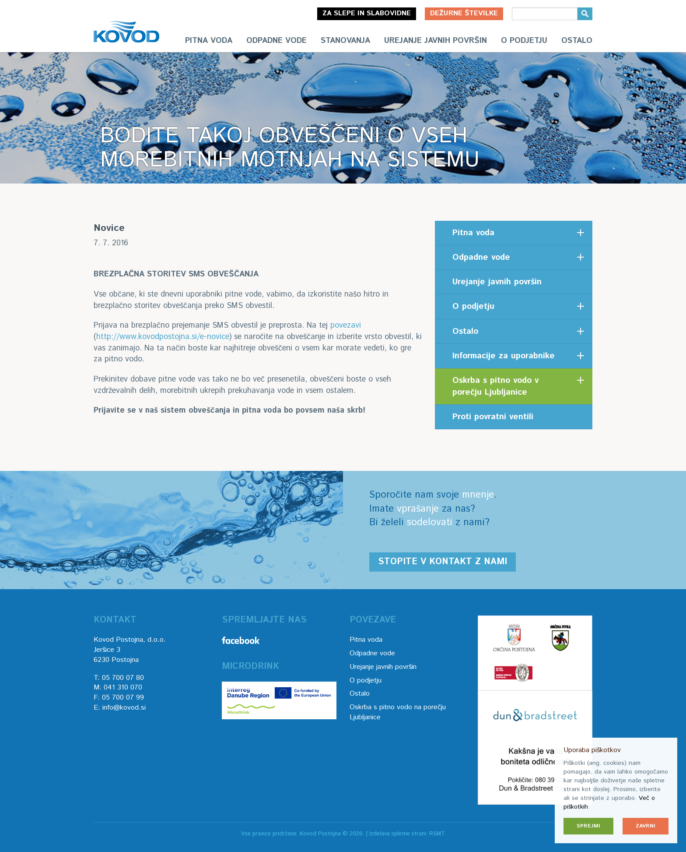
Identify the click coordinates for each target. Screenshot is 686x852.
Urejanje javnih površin (435, 40)
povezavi (345, 325)
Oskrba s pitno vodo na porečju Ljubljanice (398, 712)
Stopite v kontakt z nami (442, 561)
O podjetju (524, 40)
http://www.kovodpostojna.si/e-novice (162, 337)
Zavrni (645, 826)
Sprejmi (588, 826)
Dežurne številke (464, 13)
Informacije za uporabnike (503, 356)
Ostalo (576, 40)
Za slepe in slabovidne (366, 13)
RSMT (437, 834)
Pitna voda (208, 40)
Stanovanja (345, 40)
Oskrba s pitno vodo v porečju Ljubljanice (495, 386)
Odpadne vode (276, 40)
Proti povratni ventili (492, 417)
